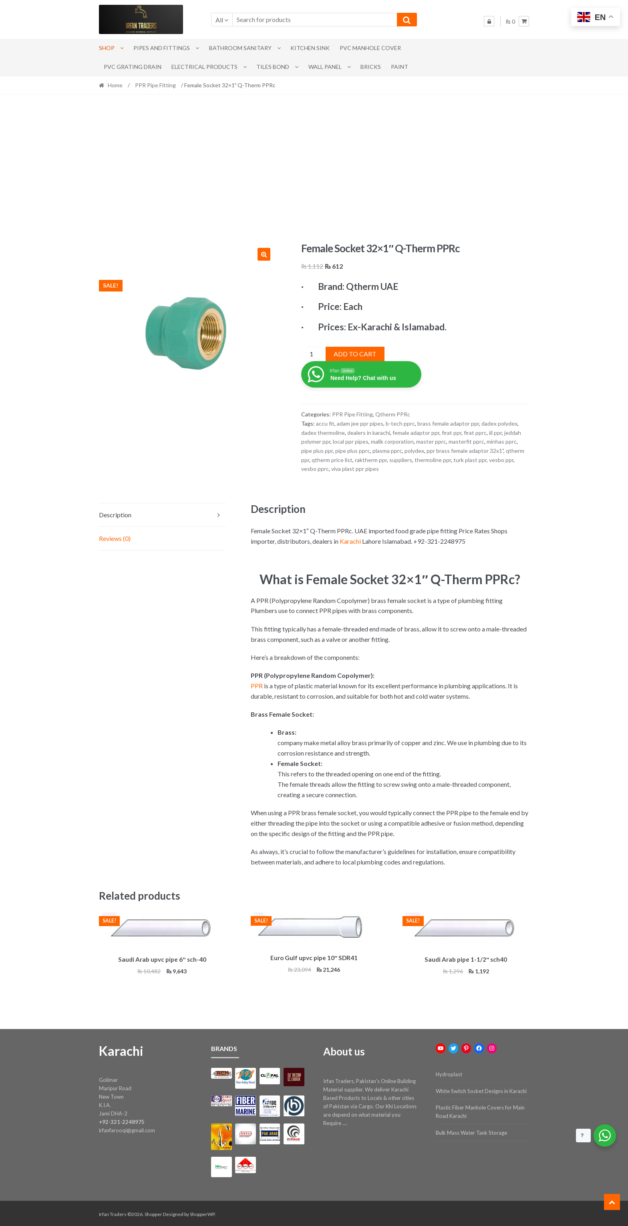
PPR (257, 685)
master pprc (431, 441)
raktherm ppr (371, 459)
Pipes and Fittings (161, 47)
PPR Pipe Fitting (155, 85)
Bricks (370, 66)
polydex (414, 450)
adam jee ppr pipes (360, 423)
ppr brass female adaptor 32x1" (465, 450)
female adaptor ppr (415, 432)
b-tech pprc (400, 423)
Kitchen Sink (310, 47)
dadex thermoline (323, 432)
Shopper (153, 1213)
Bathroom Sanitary (240, 47)
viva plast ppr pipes (355, 468)
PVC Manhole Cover (370, 47)
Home (115, 85)
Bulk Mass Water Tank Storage (471, 1131)
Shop (107, 47)
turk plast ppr (470, 459)
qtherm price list (332, 459)
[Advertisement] (314, 168)
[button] (264, 254)
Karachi (350, 541)
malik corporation (392, 441)
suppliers (400, 459)
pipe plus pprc (352, 450)
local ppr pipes (350, 441)
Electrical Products (204, 66)
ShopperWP (202, 1213)
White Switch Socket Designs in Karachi (481, 1089)
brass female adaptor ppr (448, 423)
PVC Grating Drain (132, 66)
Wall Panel (325, 66)
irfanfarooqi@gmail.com (127, 1129)
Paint (399, 66)
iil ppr (495, 432)
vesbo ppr (501, 459)
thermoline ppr (433, 459)
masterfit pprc (466, 441)
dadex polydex (499, 423)
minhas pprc (502, 441)
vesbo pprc (315, 468)
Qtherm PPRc (392, 414)
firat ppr (451, 432)
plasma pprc (387, 450)
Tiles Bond (272, 66)
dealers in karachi (368, 432)
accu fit (325, 423)
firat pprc (475, 432)
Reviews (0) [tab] (115, 538)
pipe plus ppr (317, 450)
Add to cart (355, 354)
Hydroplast (449, 1073)
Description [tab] (115, 515)
